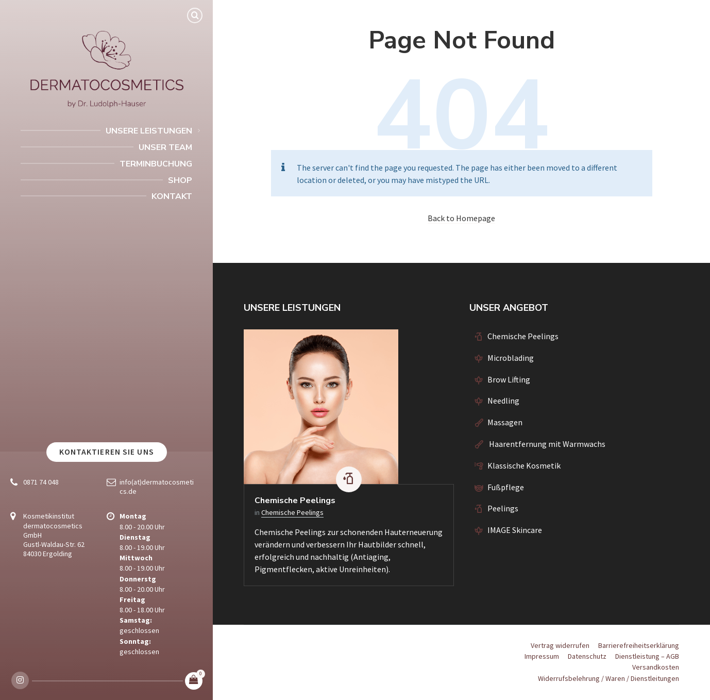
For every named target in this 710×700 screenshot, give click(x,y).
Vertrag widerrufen (560, 645)
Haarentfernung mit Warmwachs (546, 444)
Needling (503, 400)
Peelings (502, 508)
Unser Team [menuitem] (165, 147)
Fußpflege (505, 487)
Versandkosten (655, 667)
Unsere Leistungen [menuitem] (149, 131)
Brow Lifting (508, 379)
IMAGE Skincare (514, 530)
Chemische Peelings (295, 500)
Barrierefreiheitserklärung (638, 645)
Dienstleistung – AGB (647, 656)
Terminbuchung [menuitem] (156, 164)
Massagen (504, 422)
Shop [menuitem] (180, 180)
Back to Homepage (461, 218)
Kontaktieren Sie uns (106, 452)
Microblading (510, 358)
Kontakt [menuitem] (171, 196)
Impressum (542, 656)
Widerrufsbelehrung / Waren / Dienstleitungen (608, 678)
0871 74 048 (41, 482)
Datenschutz (587, 656)
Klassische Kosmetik (524, 465)
